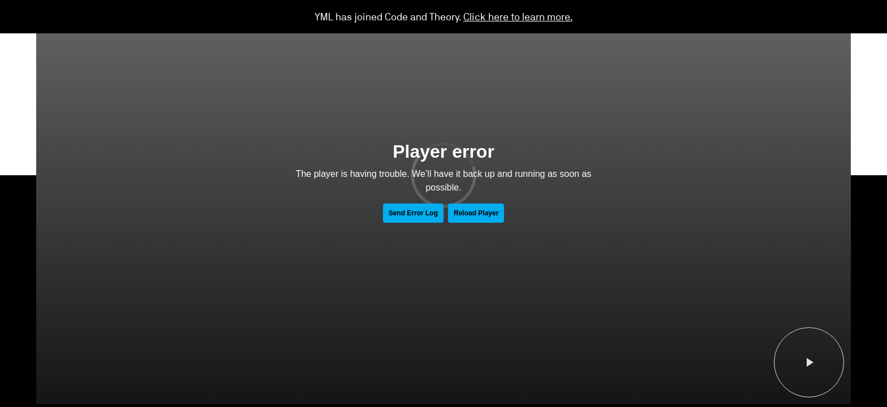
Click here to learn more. (517, 16)
